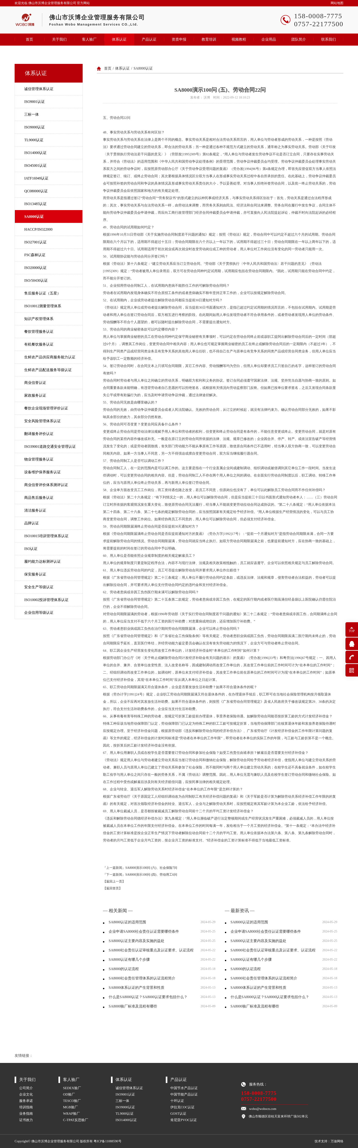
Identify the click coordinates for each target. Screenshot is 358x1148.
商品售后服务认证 (38, 498)
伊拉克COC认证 (182, 1107)
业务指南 (26, 1113)
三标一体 (31, 114)
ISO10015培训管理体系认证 (46, 536)
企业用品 (268, 39)
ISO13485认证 (35, 204)
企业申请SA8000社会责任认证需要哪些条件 (144, 931)
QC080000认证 (35, 191)
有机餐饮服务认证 (38, 344)
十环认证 (177, 1101)
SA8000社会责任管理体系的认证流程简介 (142, 978)
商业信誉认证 (35, 383)
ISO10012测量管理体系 (42, 306)
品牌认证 (31, 523)
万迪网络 (337, 1141)
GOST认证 (178, 1113)
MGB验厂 (70, 1107)
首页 (29, 39)
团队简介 (298, 39)
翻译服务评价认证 (38, 434)
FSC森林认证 (34, 255)
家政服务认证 (35, 395)
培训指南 (26, 1107)
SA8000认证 (33, 217)
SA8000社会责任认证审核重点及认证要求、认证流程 (151, 950)
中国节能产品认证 (184, 1094)
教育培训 (209, 39)
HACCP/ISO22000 (38, 229)
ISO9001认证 (34, 102)
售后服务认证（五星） (42, 293)
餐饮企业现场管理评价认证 (46, 408)
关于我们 (59, 39)
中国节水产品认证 (184, 1088)
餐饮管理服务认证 (38, 331)
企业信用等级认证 (38, 612)
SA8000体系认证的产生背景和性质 (136, 987)
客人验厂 (89, 39)
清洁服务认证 (35, 510)
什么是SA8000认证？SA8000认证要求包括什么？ (148, 997)
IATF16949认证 (36, 178)
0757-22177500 (258, 1099)
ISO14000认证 (35, 153)
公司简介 (26, 1088)
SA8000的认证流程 (124, 969)
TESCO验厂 (72, 1101)
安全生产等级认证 (38, 587)
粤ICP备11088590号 (107, 1141)
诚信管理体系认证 (38, 89)
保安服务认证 (35, 574)
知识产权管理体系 (38, 319)
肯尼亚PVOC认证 (183, 1120)
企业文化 (26, 1094)
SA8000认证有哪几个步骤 (129, 959)
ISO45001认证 (35, 165)
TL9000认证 (33, 140)
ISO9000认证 (34, 127)
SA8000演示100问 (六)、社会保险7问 (151, 867)
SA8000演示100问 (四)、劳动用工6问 (151, 874)
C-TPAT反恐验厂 (75, 1120)
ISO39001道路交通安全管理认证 (50, 446)
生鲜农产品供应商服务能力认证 (49, 357)
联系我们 (328, 39)
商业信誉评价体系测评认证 (46, 485)
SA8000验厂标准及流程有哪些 (133, 1006)
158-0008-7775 (258, 1093)
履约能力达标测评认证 (42, 561)
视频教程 (239, 39)
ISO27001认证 (35, 242)
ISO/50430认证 (35, 280)
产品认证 (149, 39)
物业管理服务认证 (38, 459)
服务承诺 (26, 1101)
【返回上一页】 (114, 881)
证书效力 (26, 1120)
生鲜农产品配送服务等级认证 (48, 370)
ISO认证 (30, 549)
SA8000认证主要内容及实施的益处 (136, 941)
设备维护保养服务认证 (42, 472)
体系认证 (119, 39)
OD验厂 (69, 1094)
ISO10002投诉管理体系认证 (46, 600)
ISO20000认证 (35, 268)
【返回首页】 (112, 888)
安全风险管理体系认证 (42, 421)
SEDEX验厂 (72, 1088)
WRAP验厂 (71, 1113)
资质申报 (179, 39)
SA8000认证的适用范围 (127, 922)
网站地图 (337, 3)
